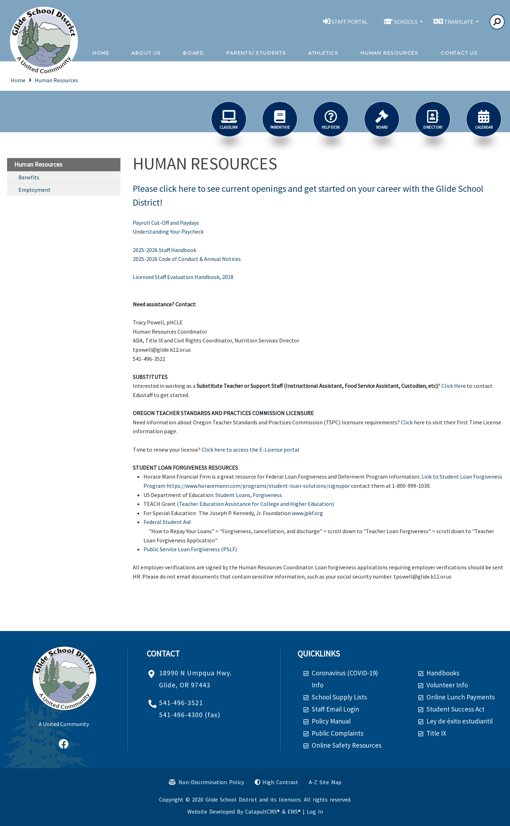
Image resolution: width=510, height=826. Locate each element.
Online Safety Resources (346, 745)
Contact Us (459, 53)
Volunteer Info (447, 685)
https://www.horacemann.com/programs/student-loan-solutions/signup (255, 485)
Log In (315, 811)
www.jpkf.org (307, 513)
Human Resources (390, 53)
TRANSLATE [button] (459, 21)
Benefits (28, 177)
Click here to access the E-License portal (250, 449)
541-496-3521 (181, 702)
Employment (34, 189)
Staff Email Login (335, 709)
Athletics (323, 53)
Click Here (453, 385)
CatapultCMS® (262, 811)
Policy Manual (331, 721)
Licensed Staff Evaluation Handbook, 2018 (183, 276)
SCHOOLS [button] (406, 21)
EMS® (294, 811)
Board (193, 53)
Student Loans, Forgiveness (248, 494)
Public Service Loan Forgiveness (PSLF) (190, 549)
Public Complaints (337, 733)
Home (100, 53)
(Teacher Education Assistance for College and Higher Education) (255, 503)
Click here (413, 422)
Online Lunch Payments (460, 697)
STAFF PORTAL (350, 21)
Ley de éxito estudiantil (459, 721)
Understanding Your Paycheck (168, 231)
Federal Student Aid (167, 521)
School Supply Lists (339, 697)
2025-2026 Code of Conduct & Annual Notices (187, 258)
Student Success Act (455, 709)
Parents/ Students (256, 53)
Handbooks (442, 673)
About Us (146, 53)
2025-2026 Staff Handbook (164, 249)
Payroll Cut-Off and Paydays (166, 222)
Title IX (436, 733)
